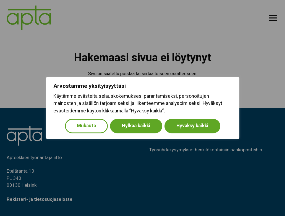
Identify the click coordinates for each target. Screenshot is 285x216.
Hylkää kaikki (136, 126)
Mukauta (86, 126)
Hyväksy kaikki (192, 126)
